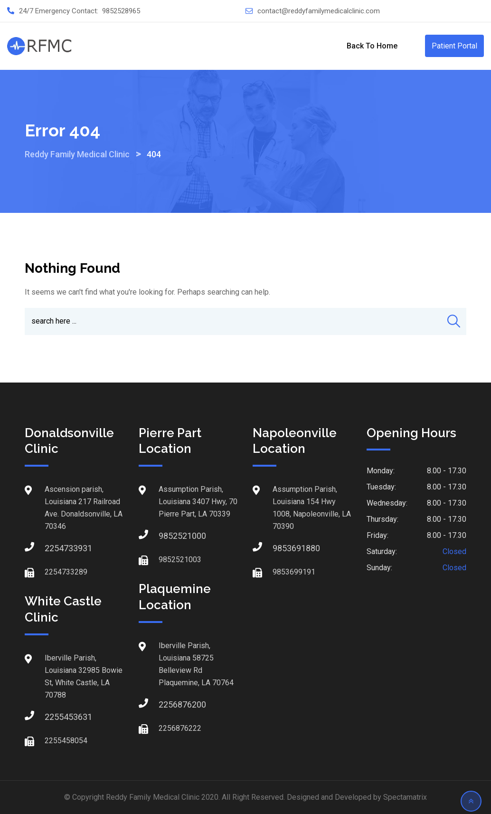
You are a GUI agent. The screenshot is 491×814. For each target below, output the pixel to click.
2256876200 (168, 704)
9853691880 (282, 548)
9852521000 (168, 536)
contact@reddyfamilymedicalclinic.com (318, 11)
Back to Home (372, 45)
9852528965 (121, 11)
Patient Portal (454, 45)
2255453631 (54, 717)
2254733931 (54, 548)
